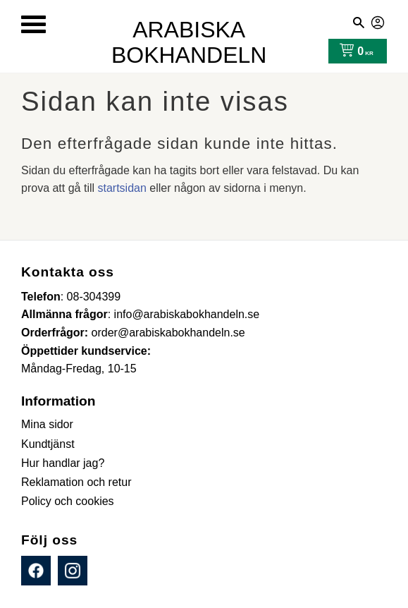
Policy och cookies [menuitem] (67, 501)
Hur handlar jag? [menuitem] (62, 463)
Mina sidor (378, 20)
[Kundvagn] (353, 51)
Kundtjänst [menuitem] (48, 444)
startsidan (122, 188)
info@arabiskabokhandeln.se (187, 314)
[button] (33, 24)
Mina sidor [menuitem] (47, 424)
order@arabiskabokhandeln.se (168, 333)
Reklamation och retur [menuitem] (76, 482)
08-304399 (94, 297)
